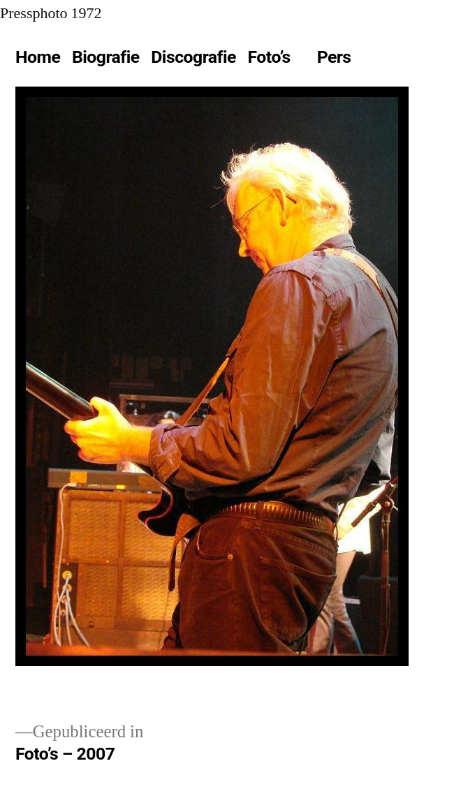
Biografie (106, 57)
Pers (334, 57)
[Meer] (387, 60)
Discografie (193, 57)
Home (37, 57)
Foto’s (269, 57)
